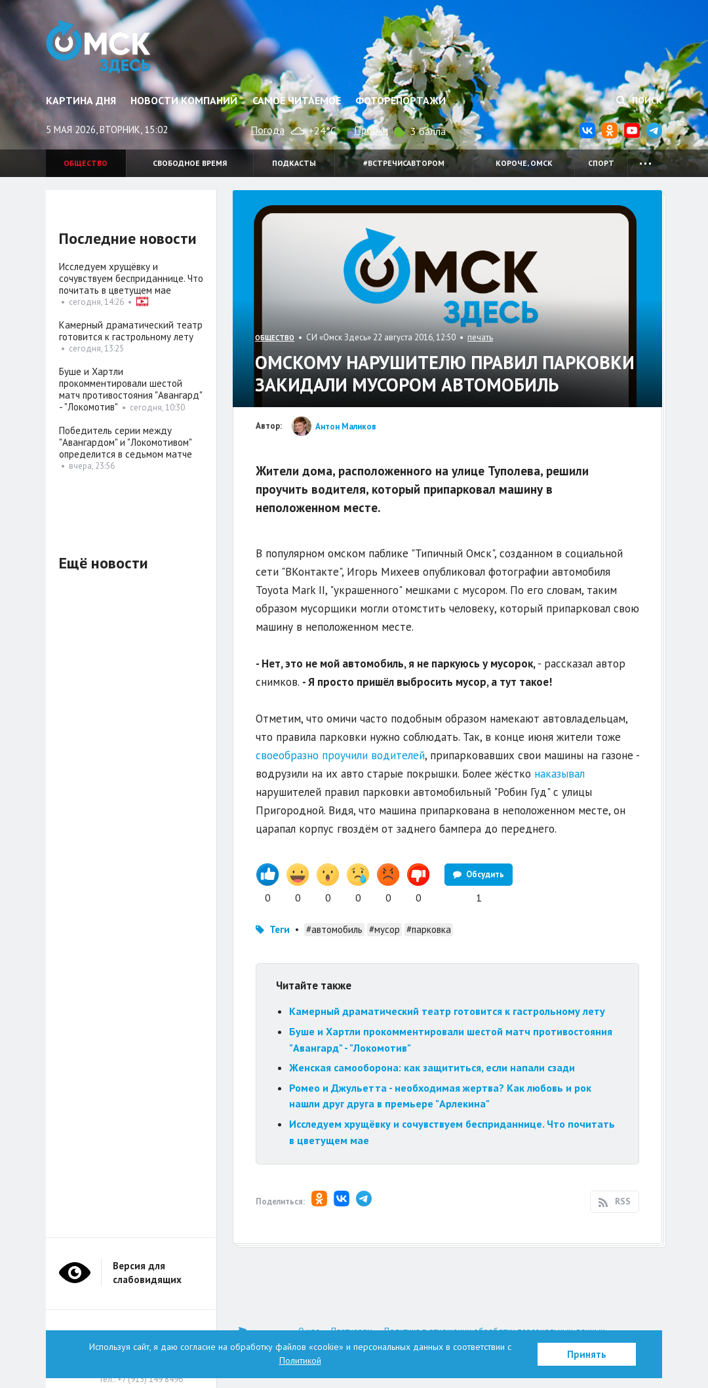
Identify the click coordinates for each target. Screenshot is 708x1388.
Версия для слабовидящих (147, 1272)
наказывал (559, 773)
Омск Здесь (100, 47)
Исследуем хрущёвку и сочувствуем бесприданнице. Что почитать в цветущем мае (131, 278)
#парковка (428, 929)
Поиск (639, 100)
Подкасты (294, 163)
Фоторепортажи (400, 100)
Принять (586, 1354)
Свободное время (190, 163)
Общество (86, 163)
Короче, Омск (524, 163)
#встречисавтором (403, 163)
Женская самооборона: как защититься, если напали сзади (432, 1067)
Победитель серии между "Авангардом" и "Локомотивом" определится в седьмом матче (125, 442)
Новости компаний (183, 100)
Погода (267, 129)
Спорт (601, 163)
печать (480, 337)
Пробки (371, 129)
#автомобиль (334, 929)
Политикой (300, 1360)
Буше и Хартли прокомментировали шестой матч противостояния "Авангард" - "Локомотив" (130, 389)
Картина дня (81, 100)
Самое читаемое (296, 100)
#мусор (384, 929)
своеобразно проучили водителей (340, 755)
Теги (279, 929)
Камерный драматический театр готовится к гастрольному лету (447, 1011)
